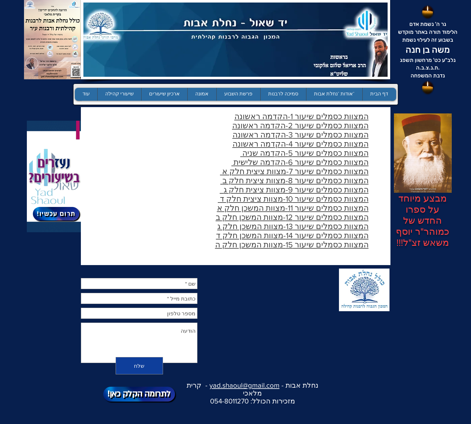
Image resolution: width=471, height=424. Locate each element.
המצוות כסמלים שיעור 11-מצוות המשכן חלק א (293, 207)
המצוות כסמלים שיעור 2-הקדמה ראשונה (300, 125)
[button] (238, 94)
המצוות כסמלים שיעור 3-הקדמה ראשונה (300, 134)
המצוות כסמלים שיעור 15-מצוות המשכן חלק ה (292, 244)
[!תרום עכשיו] (56, 214)
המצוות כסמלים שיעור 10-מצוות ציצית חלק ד (293, 198)
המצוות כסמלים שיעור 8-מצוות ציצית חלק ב (294, 180)
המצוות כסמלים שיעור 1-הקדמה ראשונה (301, 116)
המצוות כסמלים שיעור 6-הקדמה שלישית (300, 162)
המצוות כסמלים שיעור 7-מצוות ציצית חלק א (294, 171)
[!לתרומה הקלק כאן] (139, 394)
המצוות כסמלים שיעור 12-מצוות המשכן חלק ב (292, 217)
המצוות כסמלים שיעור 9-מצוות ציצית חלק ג (294, 189)
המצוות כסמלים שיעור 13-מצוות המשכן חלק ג (293, 226)
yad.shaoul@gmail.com (244, 385)
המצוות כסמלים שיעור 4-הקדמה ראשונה (300, 143)
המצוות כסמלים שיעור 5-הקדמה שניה (304, 152)
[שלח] (139, 365)
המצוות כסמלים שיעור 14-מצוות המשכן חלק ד (292, 235)
